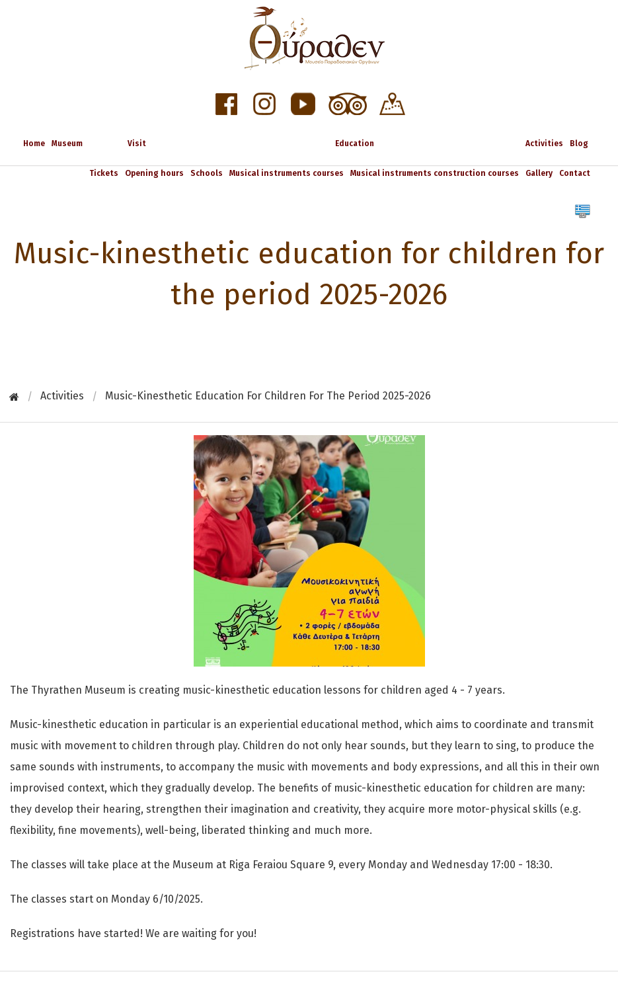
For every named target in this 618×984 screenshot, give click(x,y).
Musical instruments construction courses (434, 173)
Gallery (539, 173)
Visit (137, 143)
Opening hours (154, 173)
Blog (579, 143)
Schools (206, 173)
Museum (67, 143)
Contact (574, 173)
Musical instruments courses (286, 173)
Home (34, 143)
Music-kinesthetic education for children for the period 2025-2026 (268, 395)
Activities (544, 143)
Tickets (103, 173)
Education (354, 143)
